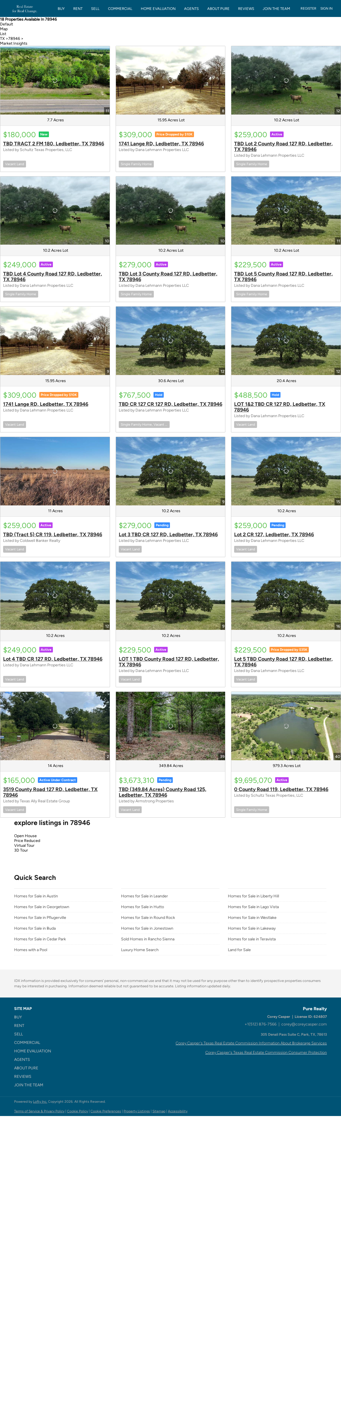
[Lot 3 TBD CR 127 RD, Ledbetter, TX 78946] (170, 471)
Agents (191, 9)
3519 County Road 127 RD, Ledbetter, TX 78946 (50, 792)
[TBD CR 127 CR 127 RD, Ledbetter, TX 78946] (170, 341)
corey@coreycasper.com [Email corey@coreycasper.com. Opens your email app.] (304, 1024)
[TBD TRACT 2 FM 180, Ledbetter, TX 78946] (55, 80)
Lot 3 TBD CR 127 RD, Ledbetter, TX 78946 (168, 534)
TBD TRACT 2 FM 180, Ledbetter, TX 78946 (53, 144)
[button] (34, 1017)
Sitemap (158, 1111)
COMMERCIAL (120, 9)
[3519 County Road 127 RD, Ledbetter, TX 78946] (55, 726)
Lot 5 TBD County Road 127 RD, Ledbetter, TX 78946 (283, 662)
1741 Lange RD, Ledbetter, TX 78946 (161, 144)
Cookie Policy (77, 1111)
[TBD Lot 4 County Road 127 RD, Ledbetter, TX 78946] (55, 210)
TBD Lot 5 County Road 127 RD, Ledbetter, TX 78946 (283, 277)
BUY (61, 9)
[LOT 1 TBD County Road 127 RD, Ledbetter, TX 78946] (170, 596)
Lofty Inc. (40, 1102)
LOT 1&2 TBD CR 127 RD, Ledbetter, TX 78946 (279, 407)
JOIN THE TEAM (276, 9)
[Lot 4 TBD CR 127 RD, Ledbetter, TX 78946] (55, 596)
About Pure (218, 9)
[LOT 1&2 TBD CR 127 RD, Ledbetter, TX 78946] (286, 341)
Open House (25, 835)
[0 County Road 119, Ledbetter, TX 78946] (286, 726)
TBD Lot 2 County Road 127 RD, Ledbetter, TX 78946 (283, 146)
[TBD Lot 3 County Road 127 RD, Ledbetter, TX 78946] (170, 210)
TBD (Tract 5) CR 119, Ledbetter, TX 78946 (52, 534)
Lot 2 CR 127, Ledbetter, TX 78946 (274, 534)
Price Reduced (27, 840)
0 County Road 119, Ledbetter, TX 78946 (281, 789)
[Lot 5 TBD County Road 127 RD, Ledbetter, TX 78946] (286, 596)
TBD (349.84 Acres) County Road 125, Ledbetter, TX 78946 (162, 792)
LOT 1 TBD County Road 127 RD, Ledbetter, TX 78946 (169, 662)
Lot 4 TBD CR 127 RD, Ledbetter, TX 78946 (52, 659)
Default (6, 24)
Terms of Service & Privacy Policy (39, 1111)
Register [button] (308, 8)
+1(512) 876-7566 (261, 1024)
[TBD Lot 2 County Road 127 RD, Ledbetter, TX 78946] (286, 80)
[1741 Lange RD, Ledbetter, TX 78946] (170, 80)
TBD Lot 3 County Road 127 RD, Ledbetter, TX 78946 (168, 277)
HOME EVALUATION (158, 9)
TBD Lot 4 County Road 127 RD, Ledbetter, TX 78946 (52, 277)
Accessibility (177, 1111)
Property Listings (137, 1111)
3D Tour (21, 850)
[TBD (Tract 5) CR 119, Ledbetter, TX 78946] (55, 471)
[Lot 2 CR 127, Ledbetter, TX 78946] (286, 471)
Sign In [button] (326, 8)
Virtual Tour (24, 845)
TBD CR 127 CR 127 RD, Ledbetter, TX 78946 (170, 404)
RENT (78, 9)
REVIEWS (246, 9)
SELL (95, 9)
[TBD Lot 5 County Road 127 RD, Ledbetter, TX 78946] (286, 210)
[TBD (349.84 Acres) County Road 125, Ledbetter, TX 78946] (170, 726)
